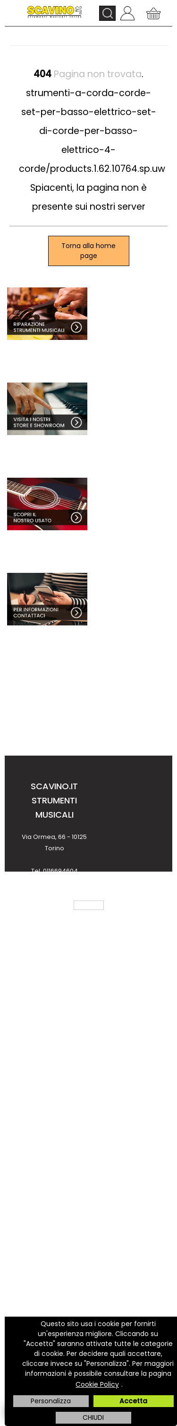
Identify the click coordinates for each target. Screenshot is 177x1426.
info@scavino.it (54, 916)
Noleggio (54, 1250)
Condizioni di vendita (54, 1050)
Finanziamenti (54, 1229)
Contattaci (54, 1146)
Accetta (133, 1401)
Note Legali (54, 1071)
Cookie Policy (97, 1384)
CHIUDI (93, 1417)
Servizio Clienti (54, 1029)
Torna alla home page (88, 250)
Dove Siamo (54, 1009)
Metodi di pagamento (54, 1188)
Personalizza (51, 1401)
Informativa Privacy (54, 1092)
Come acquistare (54, 1167)
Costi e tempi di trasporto (54, 1208)
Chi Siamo (54, 988)
